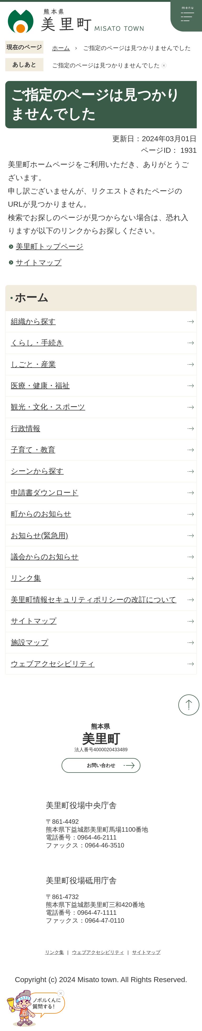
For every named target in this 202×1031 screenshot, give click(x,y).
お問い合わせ (101, 765)
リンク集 (54, 952)
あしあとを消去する (164, 65)
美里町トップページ (49, 246)
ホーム (61, 48)
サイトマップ (39, 262)
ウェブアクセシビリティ (98, 952)
